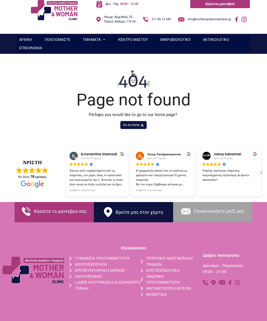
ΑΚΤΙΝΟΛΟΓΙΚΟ (216, 39)
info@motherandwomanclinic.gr (209, 19)
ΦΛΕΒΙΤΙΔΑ (156, 294)
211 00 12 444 (161, 19)
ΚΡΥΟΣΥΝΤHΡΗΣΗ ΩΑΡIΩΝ (100, 270)
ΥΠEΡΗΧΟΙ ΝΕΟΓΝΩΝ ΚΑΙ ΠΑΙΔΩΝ (169, 261)
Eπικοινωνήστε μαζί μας (219, 211)
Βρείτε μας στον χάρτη (139, 212)
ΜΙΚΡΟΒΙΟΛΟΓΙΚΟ (175, 39)
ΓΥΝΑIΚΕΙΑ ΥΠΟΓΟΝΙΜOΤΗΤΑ (102, 258)
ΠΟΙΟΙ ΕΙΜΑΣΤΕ (57, 39)
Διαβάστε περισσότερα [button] (82, 190)
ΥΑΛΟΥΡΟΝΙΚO (88, 276)
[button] (261, 172)
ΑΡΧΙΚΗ (25, 39)
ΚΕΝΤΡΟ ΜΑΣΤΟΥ (133, 39)
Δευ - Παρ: (122, 4)
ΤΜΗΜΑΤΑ (94, 39)
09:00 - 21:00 (214, 271)
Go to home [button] (133, 125)
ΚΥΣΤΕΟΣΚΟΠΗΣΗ (163, 270)
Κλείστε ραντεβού (220, 4)
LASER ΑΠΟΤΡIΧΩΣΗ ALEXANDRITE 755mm (107, 285)
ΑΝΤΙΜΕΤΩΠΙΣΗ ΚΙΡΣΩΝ (168, 288)
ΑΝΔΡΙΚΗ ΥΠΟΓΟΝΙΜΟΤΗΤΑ (163, 279)
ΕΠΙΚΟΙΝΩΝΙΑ (30, 48)
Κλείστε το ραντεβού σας (60, 211)
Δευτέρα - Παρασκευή (223, 265)
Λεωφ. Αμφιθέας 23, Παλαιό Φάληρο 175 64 (120, 19)
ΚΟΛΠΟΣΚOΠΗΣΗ (91, 264)
